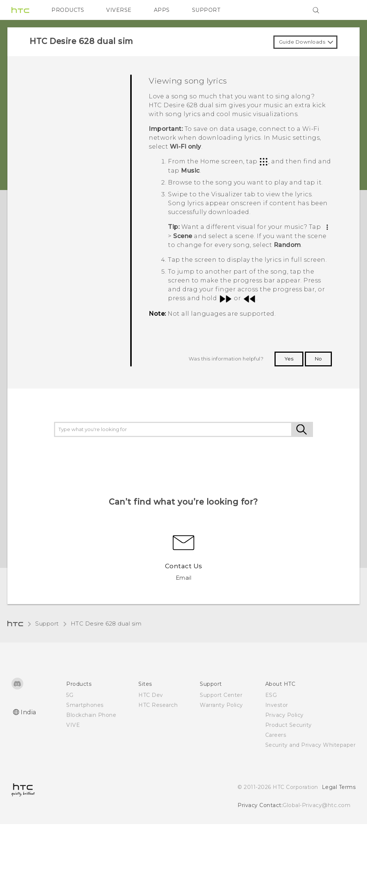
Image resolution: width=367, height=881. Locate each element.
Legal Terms (339, 787)
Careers (275, 735)
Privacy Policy (284, 715)
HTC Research (158, 705)
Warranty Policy (221, 705)
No (318, 359)
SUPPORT (206, 10)
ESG (271, 695)
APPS (162, 10)
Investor (276, 705)
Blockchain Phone (91, 715)
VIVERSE (119, 10)
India (28, 712)
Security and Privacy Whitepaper (310, 745)
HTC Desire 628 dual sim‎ (106, 623)
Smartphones (85, 705)
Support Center (221, 695)
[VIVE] (345, 10)
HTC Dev (150, 695)
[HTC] (20, 10)
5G (69, 695)
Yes (288, 359)
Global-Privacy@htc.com (316, 805)
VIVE (73, 725)
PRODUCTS (67, 10)
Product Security (288, 725)
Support (47, 623)
